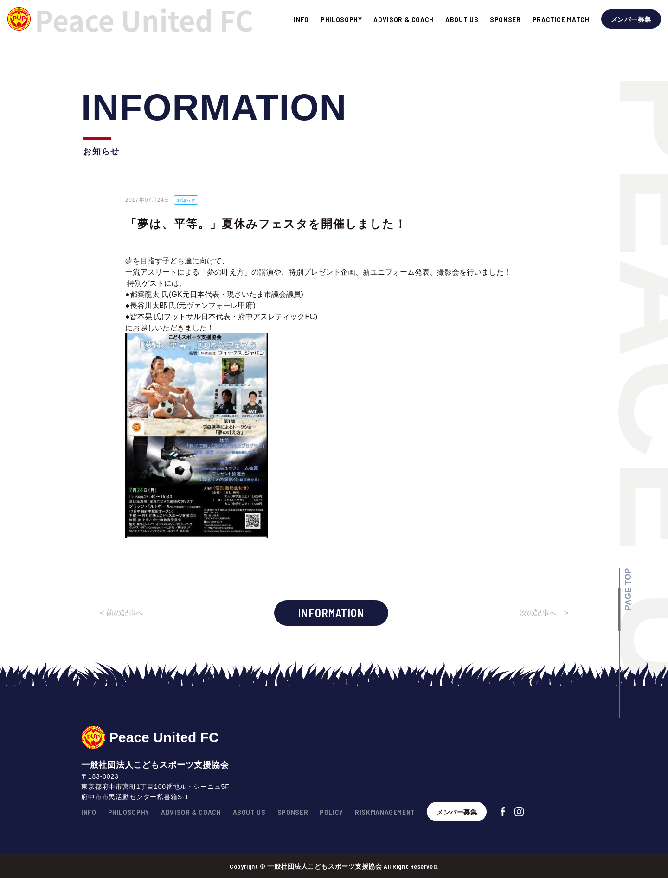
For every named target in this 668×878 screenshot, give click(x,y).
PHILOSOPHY (341, 19)
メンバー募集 (631, 19)
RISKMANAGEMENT (385, 812)
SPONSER (505, 19)
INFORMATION (331, 613)
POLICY (331, 812)
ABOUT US (461, 19)
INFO (301, 19)
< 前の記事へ (121, 613)
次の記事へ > (544, 613)
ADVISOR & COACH (403, 19)
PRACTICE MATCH (561, 19)
